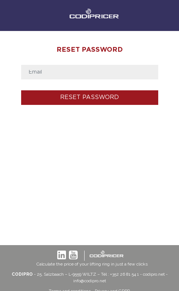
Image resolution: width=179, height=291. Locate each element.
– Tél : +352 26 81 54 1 (118, 274)
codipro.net (154, 274)
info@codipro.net (89, 280)
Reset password (89, 97)
